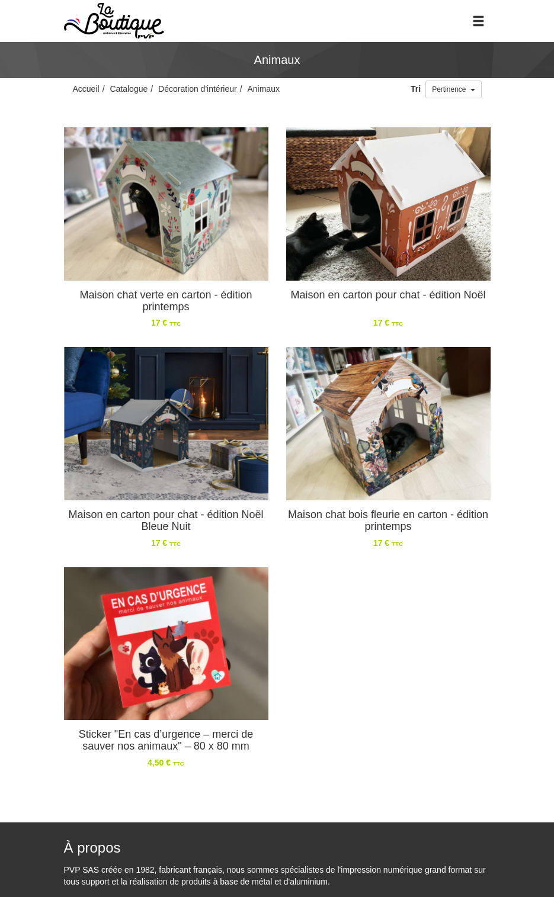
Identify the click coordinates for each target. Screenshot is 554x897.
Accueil (86, 89)
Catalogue (129, 89)
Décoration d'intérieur (197, 89)
